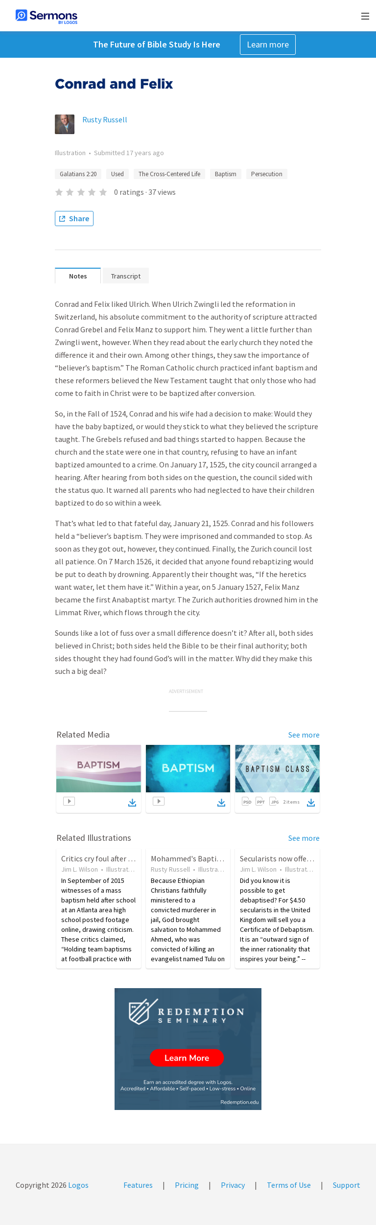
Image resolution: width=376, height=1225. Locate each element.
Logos (78, 1185)
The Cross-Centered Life (169, 174)
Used (117, 174)
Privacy (233, 1185)
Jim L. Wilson (79, 869)
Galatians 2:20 (78, 174)
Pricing (187, 1185)
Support (346, 1185)
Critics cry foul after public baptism (119, 858)
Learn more (268, 44)
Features (138, 1185)
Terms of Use (289, 1185)
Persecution (266, 174)
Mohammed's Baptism (189, 858)
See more (304, 735)
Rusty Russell (104, 119)
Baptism (225, 174)
